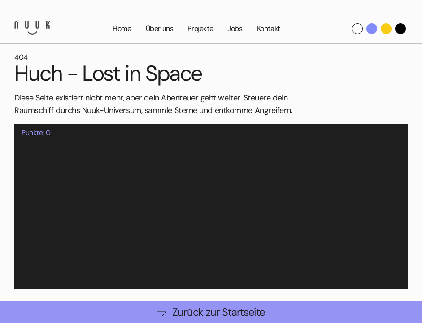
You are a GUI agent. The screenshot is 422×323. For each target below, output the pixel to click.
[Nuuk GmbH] (32, 28)
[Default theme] (357, 28)
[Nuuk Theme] (371, 28)
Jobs (234, 28)
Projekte (200, 28)
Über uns (160, 28)
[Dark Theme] (400, 28)
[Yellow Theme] (386, 28)
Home (122, 28)
